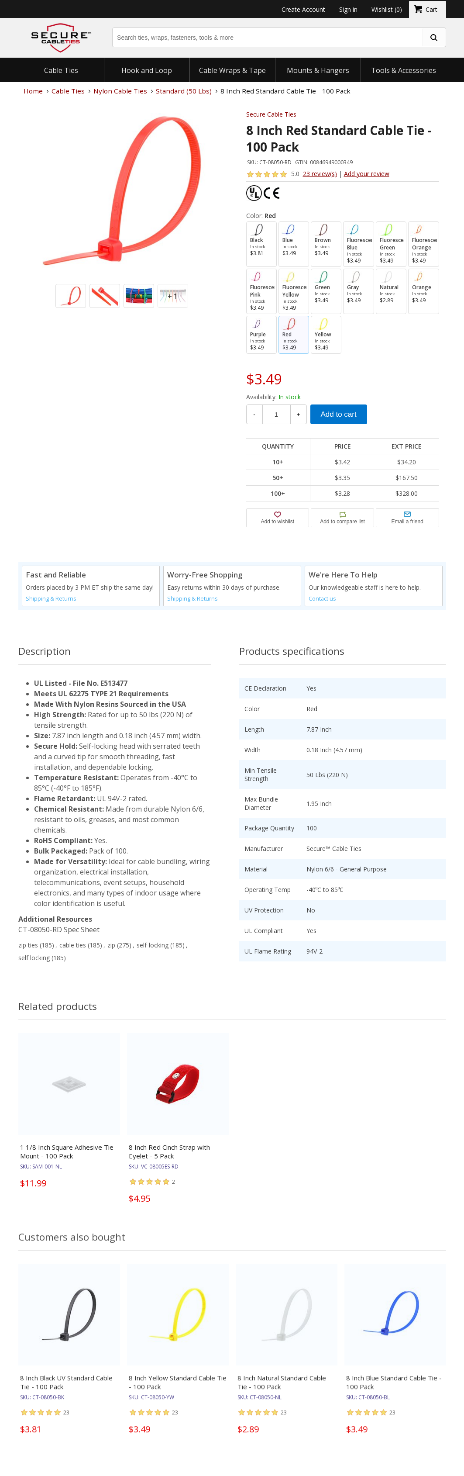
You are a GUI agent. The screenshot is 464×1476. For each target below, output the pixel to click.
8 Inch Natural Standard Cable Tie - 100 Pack (281, 1389)
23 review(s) (320, 173)
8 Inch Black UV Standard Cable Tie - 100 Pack (66, 1389)
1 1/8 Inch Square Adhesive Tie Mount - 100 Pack (66, 1151)
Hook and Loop (146, 70)
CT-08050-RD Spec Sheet (59, 929)
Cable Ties (61, 70)
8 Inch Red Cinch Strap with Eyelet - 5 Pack (169, 1151)
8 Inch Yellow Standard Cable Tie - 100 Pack (178, 1389)
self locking (34, 958)
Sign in (348, 9)
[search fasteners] (434, 37)
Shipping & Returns (51, 598)
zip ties (28, 945)
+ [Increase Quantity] (298, 414)
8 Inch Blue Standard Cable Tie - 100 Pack (394, 1389)
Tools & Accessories (403, 70)
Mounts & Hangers (318, 70)
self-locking (152, 945)
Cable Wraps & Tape (232, 70)
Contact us (322, 598)
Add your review (366, 173)
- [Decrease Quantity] (254, 414)
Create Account (303, 9)
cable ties (72, 945)
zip (111, 945)
